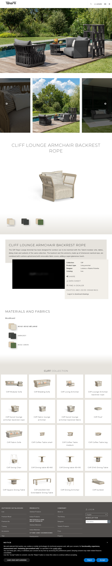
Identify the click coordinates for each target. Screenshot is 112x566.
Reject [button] (89, 560)
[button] (107, 542)
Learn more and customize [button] (16, 560)
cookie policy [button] (57, 548)
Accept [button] (102, 560)
